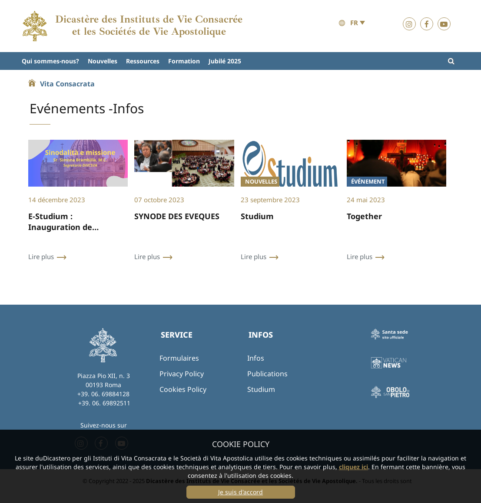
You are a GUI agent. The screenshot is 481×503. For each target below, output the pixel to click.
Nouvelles (102, 61)
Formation (184, 61)
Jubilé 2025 (225, 61)
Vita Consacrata (67, 84)
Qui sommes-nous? (50, 61)
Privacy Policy (181, 373)
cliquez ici (353, 467)
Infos (255, 358)
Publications (267, 373)
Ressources (142, 61)
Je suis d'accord (240, 492)
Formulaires (179, 358)
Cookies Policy (182, 389)
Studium (261, 389)
